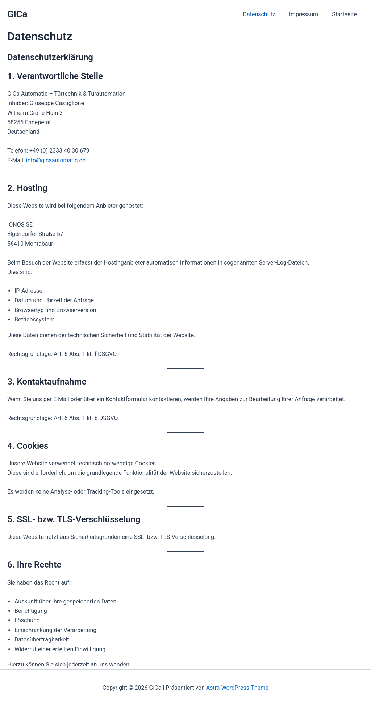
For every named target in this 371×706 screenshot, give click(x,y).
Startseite (345, 14)
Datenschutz (264, 14)
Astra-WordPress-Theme (237, 687)
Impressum (307, 14)
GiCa (17, 14)
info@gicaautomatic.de (56, 160)
